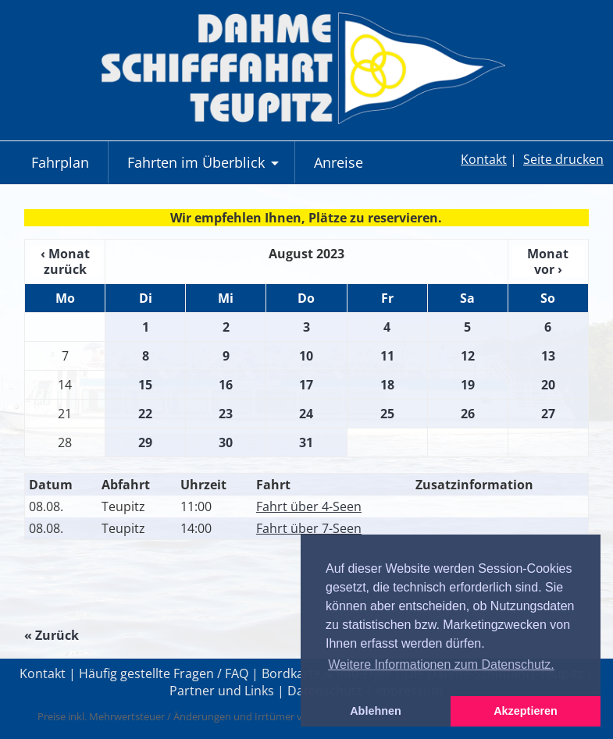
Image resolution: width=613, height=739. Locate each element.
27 (548, 413)
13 (548, 356)
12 (468, 356)
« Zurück (51, 635)
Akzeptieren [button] (526, 711)
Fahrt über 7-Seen (309, 528)
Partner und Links (221, 690)
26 (468, 413)
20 (548, 385)
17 (306, 385)
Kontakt (484, 159)
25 (387, 413)
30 (226, 442)
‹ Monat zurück (65, 261)
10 (306, 356)
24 (306, 413)
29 (145, 442)
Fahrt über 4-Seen (309, 506)
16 (226, 385)
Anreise (338, 162)
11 (387, 356)
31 (306, 442)
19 (468, 385)
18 (387, 385)
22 (145, 413)
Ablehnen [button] (375, 711)
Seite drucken (563, 159)
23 (226, 413)
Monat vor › (547, 261)
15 (145, 385)
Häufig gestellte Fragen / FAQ (163, 673)
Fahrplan (60, 162)
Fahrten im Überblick (205, 168)
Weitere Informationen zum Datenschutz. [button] (441, 664)
